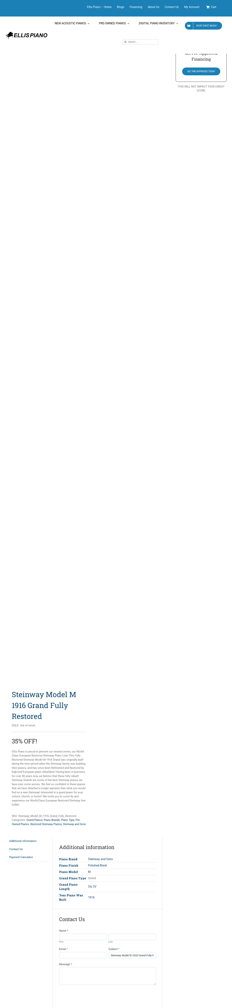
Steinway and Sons (74, 824)
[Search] (125, 41)
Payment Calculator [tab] (21, 857)
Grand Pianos (34, 820)
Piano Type (67, 820)
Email (63, 948)
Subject (113, 948)
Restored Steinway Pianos (46, 824)
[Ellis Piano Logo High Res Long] (26, 32)
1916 (91, 897)
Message (65, 964)
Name (63, 930)
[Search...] (140, 41)
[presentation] (86, 996)
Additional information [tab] (22, 841)
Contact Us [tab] (16, 849)
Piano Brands (52, 820)
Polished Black (97, 865)
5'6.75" (92, 886)
